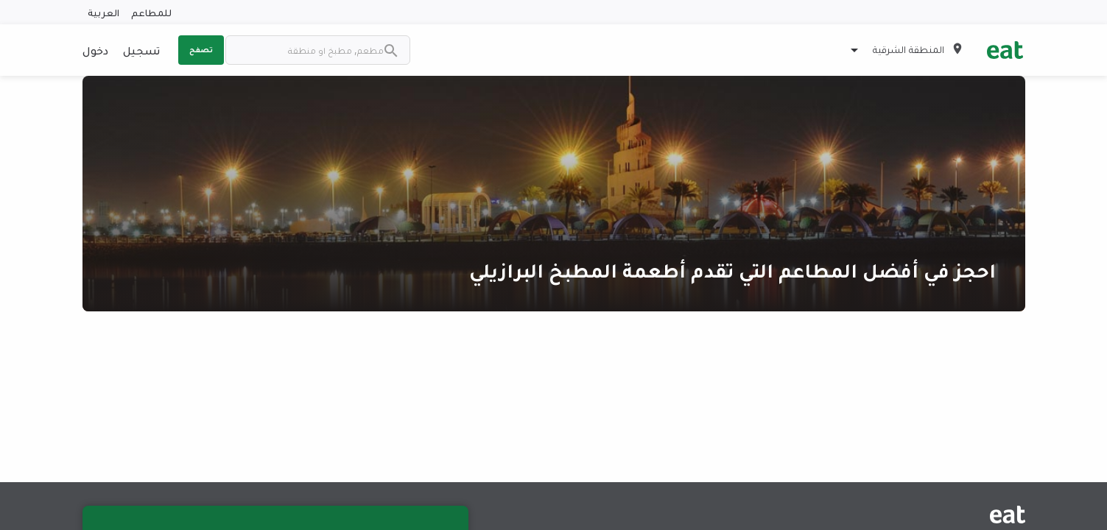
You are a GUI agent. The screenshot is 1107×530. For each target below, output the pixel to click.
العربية (103, 12)
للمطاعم (151, 12)
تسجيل (141, 50)
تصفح (201, 49)
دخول (95, 50)
